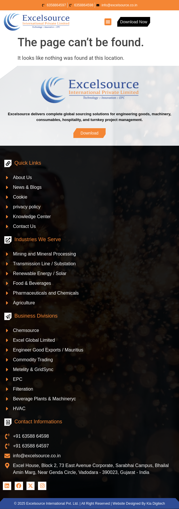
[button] (107, 21)
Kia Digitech (155, 504)
